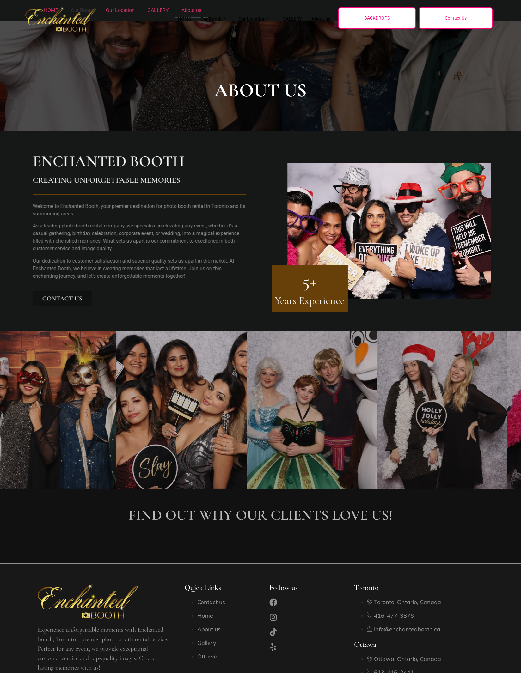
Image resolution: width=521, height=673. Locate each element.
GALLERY (292, 19)
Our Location (254, 19)
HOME (184, 19)
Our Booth (213, 19)
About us (320, 19)
